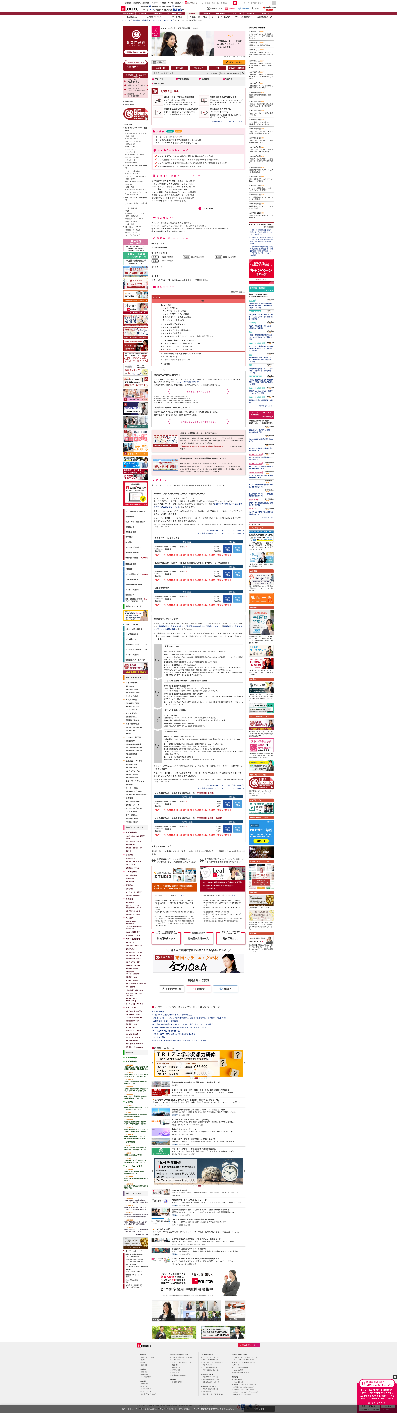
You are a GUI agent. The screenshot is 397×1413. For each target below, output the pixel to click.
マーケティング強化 (132, 788)
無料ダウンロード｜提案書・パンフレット (244, 1362)
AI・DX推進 (157, 14)
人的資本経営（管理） (133, 703)
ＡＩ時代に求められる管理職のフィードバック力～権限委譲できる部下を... (136, 1200)
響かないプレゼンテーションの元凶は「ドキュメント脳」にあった (136, 1229)
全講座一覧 (160, 68)
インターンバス (130, 1027)
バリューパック (130, 865)
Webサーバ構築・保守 (133, 932)
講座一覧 (144, 1372)
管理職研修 (129, 526)
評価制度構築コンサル (133, 1021)
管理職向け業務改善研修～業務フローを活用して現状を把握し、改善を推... (136, 1122)
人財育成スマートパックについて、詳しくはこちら (219, 533)
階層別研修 (129, 516)
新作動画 (179, 68)
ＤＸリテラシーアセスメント (134, 946)
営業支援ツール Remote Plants (136, 794)
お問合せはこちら (235, 62)
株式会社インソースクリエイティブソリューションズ (245, 1392)
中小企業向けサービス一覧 (211, 1379)
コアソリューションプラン (134, 1011)
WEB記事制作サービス (133, 935)
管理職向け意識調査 (132, 968)
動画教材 (192, 14)
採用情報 (137, 3)
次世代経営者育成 (131, 754)
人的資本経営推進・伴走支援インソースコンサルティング (134, 1260)
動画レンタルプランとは (136, 85)
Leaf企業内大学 (131, 579)
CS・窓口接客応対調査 (210, 1367)
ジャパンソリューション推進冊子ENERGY (135, 837)
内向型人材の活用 (131, 764)
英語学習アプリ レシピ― (133, 911)
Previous (153, 1063)
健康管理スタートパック (135, 660)
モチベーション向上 (132, 777)
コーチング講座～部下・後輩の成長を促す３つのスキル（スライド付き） (182, 1027)
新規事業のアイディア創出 (134, 791)
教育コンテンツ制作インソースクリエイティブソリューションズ (136, 1265)
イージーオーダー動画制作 (221, 17)
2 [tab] (194, 1078)
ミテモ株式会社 (238, 1379)
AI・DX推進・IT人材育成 (135, 511)
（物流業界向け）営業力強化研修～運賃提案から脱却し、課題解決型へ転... (136, 1067)
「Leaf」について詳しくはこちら (187, 382)
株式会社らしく (238, 1382)
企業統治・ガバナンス (133, 805)
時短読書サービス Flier (133, 914)
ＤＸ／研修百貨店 (131, 875)
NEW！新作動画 (176, 17)
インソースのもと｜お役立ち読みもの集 (243, 1360)
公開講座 (142, 14)
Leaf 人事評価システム (179, 1360)
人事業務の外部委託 (132, 822)
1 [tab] (190, 1078)
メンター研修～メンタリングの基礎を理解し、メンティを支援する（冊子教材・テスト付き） (190, 1018)
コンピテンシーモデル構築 (134, 1017)
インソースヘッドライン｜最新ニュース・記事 (245, 1357)
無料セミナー (130, 595)
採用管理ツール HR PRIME (134, 1047)
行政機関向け (221, 14)
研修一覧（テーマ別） (148, 1357)
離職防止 (128, 734)
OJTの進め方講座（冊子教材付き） (167, 1031)
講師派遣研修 (128, 14)
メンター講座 (158, 1011)
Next (244, 1063)
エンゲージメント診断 (133, 962)
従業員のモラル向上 (132, 774)
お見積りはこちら (198, 421)
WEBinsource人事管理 (133, 584)
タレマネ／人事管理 (133, 649)
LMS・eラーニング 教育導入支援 (213, 1362)
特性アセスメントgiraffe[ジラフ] (131, 1000)
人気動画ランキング (154, 17)
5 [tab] (202, 1078)
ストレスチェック (132, 589)
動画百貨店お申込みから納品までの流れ (203, 626)
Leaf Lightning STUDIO (179, 1375)
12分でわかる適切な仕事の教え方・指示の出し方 (172, 1014)
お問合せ (230, 9)
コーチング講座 (159, 1037)
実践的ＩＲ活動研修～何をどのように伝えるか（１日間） (136, 1081)
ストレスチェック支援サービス (181, 1362)
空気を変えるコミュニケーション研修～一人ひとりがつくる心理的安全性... (136, 1074)
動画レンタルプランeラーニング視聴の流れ (136, 89)
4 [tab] (199, 1078)
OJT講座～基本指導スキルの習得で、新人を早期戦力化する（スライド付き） (183, 1024)
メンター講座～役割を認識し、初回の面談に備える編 (174, 1034)
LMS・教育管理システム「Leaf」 (182, 1357)
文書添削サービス (131, 977)
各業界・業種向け (132, 552)
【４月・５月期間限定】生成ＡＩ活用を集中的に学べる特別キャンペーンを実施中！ (261, 232)
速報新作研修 (131, 1057)
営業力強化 (129, 785)
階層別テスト (130, 942)
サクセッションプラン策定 (134, 808)
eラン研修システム (175, 14)
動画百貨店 (129, 889)
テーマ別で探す (146, 1377)
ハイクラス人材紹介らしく (131, 1281)
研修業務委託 (207, 1391)
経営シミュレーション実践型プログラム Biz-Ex (134, 907)
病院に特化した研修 (132, 819)
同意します (259, 1409)
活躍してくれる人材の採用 (134, 727)
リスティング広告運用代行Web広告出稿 (134, 928)
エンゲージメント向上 (133, 771)
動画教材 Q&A (214, 8)
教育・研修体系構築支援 (210, 1360)
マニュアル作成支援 (132, 1034)
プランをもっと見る (267, 517)
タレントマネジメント (133, 706)
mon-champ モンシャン (241, 1372)
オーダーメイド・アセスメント (135, 1004)
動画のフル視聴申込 (236, 68)
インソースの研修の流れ (240, 1367)
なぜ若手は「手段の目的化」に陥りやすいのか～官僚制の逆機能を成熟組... (136, 1215)
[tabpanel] (198, 1063)
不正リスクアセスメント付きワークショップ (134, 994)
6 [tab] (204, 1078)
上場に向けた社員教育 (133, 802)
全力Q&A (179, 3)
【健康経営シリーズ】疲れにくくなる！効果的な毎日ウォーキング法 (135, 1160)
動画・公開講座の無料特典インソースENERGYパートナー (135, 600)
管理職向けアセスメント (133, 720)
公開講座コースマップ (132, 868)
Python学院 (130, 878)
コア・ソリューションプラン (212, 1357)
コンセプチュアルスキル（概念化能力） (136, 129)
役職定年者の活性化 (132, 689)
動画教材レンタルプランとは (171, 626)
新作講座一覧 (129, 104)
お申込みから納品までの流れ (133, 81)
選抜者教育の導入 (131, 717)
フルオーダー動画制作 (242, 17)
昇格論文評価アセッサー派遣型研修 (133, 973)
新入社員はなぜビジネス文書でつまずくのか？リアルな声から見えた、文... (136, 1207)
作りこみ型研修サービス (133, 841)
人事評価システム (132, 644)
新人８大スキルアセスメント (135, 952)
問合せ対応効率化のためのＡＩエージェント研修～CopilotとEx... (136, 1107)
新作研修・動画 (136, 557)
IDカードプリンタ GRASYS (134, 1044)
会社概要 (127, 3)
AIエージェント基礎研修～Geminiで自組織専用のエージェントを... (135, 1096)
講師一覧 (128, 851)
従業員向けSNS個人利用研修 (133, 1154)
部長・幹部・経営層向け (135, 521)
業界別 (143, 1362)
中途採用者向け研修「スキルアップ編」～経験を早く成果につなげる (135, 1136)
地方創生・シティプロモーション (213, 1394)
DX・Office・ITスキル (133, 227)
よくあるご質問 (238, 1370)
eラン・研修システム (136, 574)
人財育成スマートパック (133, 861)
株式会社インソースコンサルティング (243, 1389)
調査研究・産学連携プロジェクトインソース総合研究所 (135, 1255)
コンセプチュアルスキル (148, 1394)
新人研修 (129, 542)
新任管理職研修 (130, 741)
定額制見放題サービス (265, 17)
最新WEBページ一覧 (133, 606)
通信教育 (206, 14)
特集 (217, 68)
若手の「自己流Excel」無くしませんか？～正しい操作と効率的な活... (135, 1222)
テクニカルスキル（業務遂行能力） (136, 198)
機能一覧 (174, 1365)
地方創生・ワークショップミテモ (133, 1276)
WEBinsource (130, 858)
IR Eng (170, 3)
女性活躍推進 (130, 686)
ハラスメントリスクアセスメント (135, 990)
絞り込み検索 (234, 73)
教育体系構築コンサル (133, 1014)
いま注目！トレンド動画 (198, 17)
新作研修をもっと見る (266, 406)
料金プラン (175, 1372)
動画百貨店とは (132, 17)
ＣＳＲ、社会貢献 (131, 811)
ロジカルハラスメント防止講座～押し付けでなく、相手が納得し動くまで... (136, 1148)
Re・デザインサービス (133, 1037)
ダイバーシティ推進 (132, 696)
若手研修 (129, 537)
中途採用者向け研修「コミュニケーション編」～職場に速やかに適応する (136, 1129)
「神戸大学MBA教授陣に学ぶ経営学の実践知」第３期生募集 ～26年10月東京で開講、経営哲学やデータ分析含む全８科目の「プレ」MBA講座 (261, 251)
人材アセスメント (208, 1365)
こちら (181, 895)
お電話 (255, 8)
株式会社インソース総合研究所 (242, 1395)
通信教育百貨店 (130, 902)
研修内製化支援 (130, 844)
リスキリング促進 (131, 710)
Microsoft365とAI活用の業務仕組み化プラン (136, 1179)
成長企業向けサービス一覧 (211, 1382)
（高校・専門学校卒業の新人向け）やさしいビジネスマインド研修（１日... (136, 1089)
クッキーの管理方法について (205, 1409)
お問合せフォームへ (248, 1345)
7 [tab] (206, 1078)
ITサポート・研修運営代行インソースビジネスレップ (133, 1286)
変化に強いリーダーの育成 (134, 747)
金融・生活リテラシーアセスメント (136, 983)
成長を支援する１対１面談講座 (165, 1021)
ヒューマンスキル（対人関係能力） (136, 166)
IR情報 (163, 3)
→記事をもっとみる (142, 1234)
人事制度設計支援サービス (211, 1370)
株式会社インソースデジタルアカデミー (244, 1384)
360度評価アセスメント (133, 965)
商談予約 (243, 8)
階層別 (143, 1360)
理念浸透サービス (131, 1024)
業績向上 (128, 757)
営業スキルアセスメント (133, 955)
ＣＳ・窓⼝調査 (130, 987)
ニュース (155, 3)
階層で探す (144, 1374)
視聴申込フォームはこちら (198, 391)
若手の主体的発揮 (131, 768)
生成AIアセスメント (131, 949)
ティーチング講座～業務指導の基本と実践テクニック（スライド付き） (181, 1040)
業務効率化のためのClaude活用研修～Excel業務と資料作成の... (135, 1114)
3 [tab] (197, 1078)
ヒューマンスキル (146, 1391)
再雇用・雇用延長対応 (133, 693)
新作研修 (146, 3)
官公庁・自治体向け (133, 547)
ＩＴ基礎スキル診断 (132, 980)
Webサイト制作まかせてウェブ (131, 922)
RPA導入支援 (130, 882)
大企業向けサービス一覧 (210, 1377)
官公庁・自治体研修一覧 (210, 1389)
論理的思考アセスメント (133, 959)
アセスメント (236, 14)
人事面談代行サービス (133, 1040)
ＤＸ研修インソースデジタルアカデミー (134, 1271)
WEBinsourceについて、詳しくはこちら (224, 530)
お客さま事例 (176, 1370)
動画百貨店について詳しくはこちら (227, 121)
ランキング (198, 68)
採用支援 (250, 14)
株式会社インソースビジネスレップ (243, 1387)
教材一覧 (144, 1386)
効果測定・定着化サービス (134, 848)
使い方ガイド (176, 1367)
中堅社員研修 (130, 532)
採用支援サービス (131, 730)
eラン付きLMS (131, 639)
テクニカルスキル (146, 1389)
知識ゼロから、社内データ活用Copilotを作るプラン (134, 1171)
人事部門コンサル (267, 14)
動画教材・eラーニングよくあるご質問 (136, 95)
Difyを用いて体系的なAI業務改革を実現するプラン (136, 1186)
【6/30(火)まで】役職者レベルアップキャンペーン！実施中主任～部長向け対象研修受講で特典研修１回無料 (262, 241)
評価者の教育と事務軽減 (133, 744)
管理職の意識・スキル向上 (134, 751)
